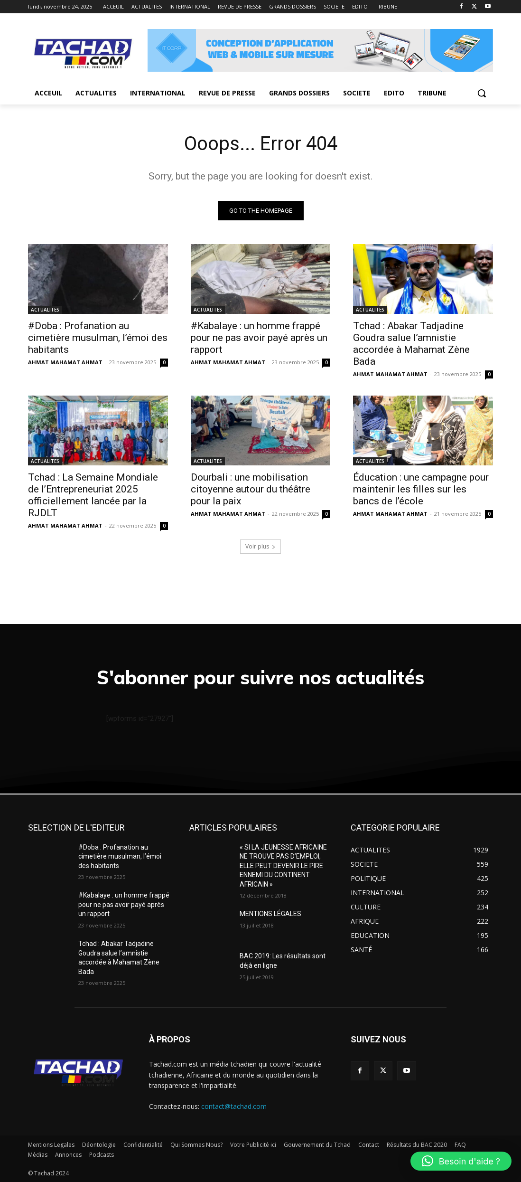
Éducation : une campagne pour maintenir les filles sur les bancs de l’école (421, 489)
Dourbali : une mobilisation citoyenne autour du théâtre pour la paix (250, 489)
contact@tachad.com (234, 1106)
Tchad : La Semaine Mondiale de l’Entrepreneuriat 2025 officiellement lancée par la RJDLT (93, 495)
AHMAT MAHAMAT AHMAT (65, 362)
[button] (481, 93)
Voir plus (260, 546)
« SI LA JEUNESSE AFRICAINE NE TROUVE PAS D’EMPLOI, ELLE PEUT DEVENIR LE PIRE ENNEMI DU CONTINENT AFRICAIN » (283, 865)
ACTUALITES (45, 309)
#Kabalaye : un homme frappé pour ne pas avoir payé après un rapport (259, 337)
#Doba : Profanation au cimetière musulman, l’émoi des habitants (97, 337)
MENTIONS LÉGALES (270, 913)
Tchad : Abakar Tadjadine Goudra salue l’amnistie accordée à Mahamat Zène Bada (411, 343)
